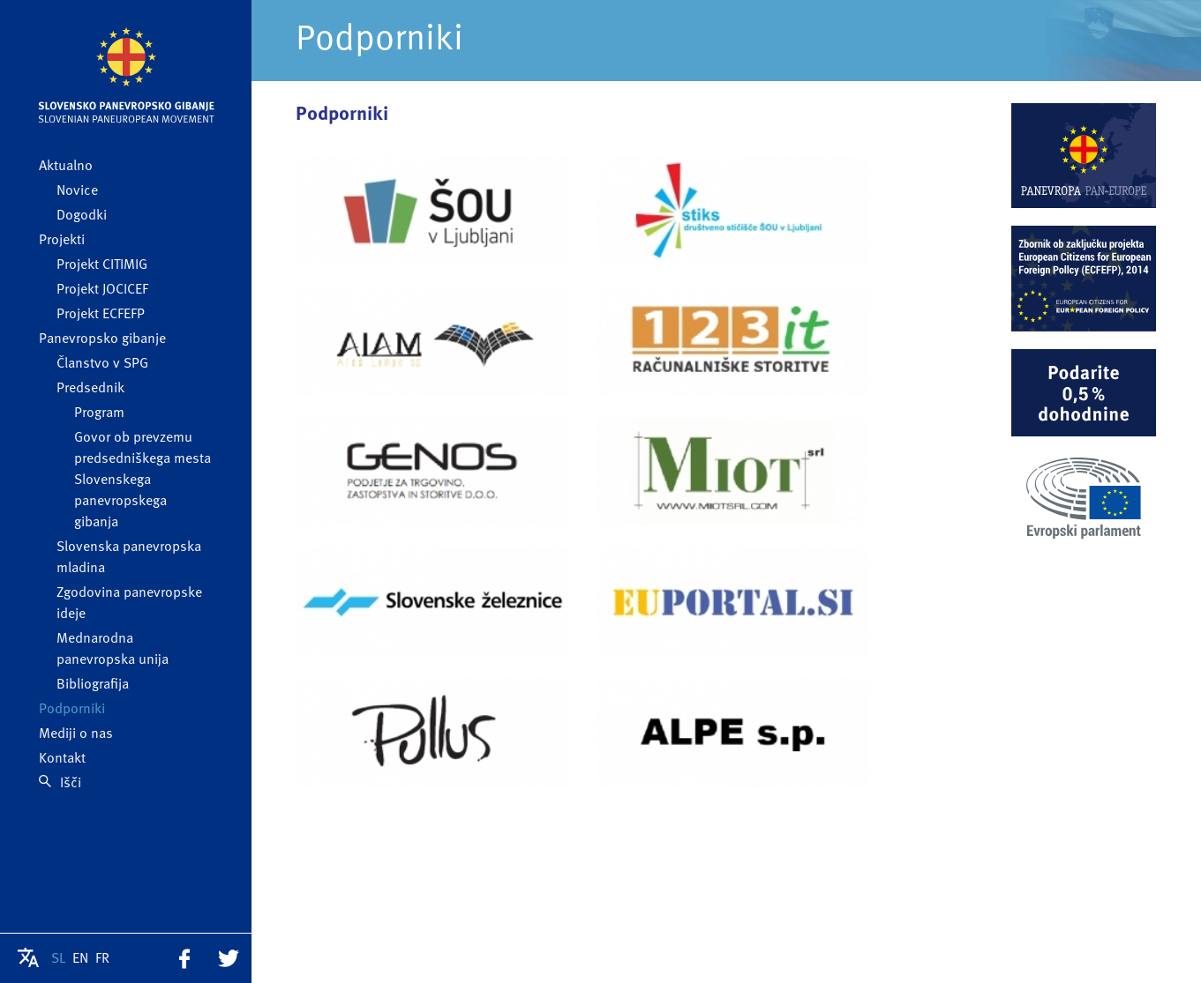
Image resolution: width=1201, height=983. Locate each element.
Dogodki (81, 216)
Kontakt (62, 759)
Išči (60, 784)
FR (102, 959)
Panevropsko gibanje (102, 339)
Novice (77, 191)
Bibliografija (92, 685)
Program (99, 413)
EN (80, 959)
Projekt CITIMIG (101, 265)
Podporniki (72, 710)
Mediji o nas (76, 734)
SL (58, 959)
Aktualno (66, 167)
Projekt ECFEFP (100, 315)
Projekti (62, 241)
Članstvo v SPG (102, 364)
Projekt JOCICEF (102, 290)
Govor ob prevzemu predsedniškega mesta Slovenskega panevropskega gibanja (142, 480)
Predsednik (90, 389)
